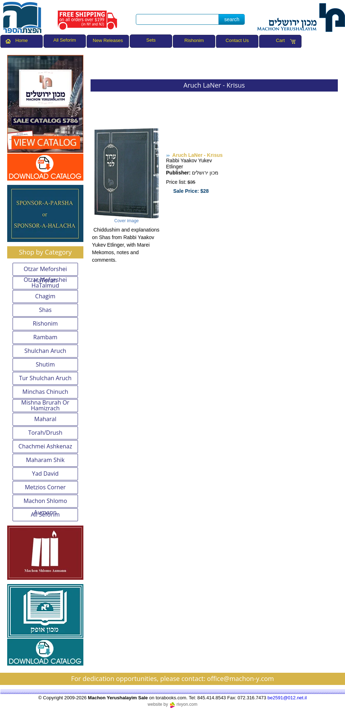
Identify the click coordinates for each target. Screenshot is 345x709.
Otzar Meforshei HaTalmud (45, 282)
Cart (280, 40)
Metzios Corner (45, 487)
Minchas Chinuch (45, 392)
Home (21, 40)
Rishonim (194, 40)
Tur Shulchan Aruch (45, 378)
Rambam (45, 337)
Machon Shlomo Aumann (45, 502)
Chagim (45, 296)
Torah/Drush (45, 433)
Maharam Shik (45, 460)
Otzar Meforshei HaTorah (45, 270)
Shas (45, 310)
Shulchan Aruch (45, 351)
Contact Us (237, 40)
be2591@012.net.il (287, 697)
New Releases (108, 40)
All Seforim (45, 514)
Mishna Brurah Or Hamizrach (45, 405)
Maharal (45, 419)
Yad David (45, 473)
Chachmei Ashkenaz (45, 446)
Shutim (45, 364)
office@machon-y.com (240, 678)
